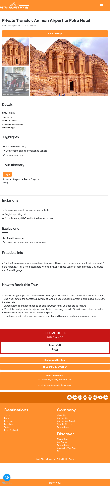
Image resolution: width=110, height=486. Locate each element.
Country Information (55, 367)
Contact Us (62, 418)
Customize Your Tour (66, 448)
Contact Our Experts (66, 421)
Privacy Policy (63, 427)
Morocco (8, 421)
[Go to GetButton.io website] (6, 483)
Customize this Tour (55, 360)
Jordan (7, 415)
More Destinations (12, 430)
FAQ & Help (62, 439)
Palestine (8, 424)
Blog (59, 451)
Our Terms (62, 442)
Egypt (6, 418)
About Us (61, 415)
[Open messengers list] (6, 477)
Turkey (7, 427)
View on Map (55, 33)
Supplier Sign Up (64, 424)
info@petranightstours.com (59, 385)
